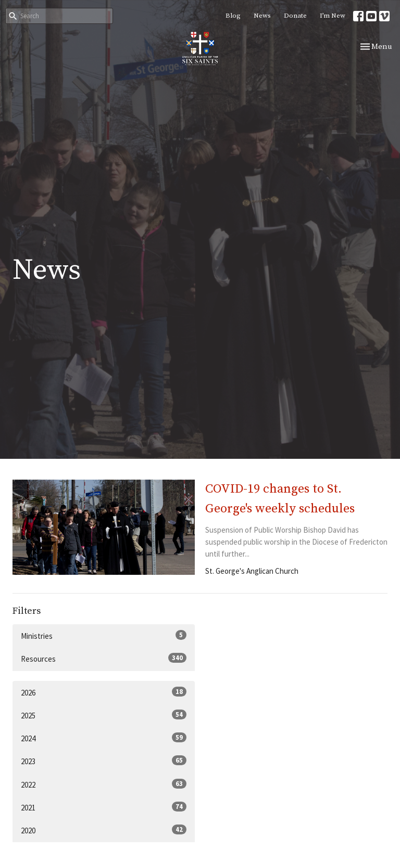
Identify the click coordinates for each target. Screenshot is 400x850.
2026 (103, 692)
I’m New (332, 15)
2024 (103, 737)
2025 (103, 715)
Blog (233, 15)
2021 (103, 807)
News (262, 15)
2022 (103, 784)
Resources (103, 658)
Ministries (103, 635)
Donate (295, 15)
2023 (103, 760)
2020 (103, 830)
